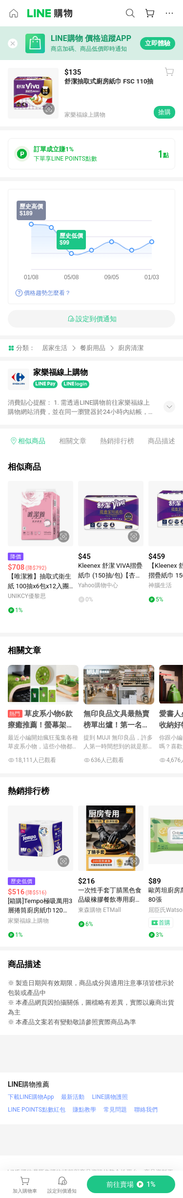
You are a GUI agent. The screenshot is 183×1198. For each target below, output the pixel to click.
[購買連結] (131, 1184)
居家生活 (54, 347)
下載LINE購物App (31, 1097)
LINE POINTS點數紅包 (36, 1109)
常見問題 (115, 1109)
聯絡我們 (146, 1109)
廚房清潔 (130, 347)
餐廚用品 (92, 347)
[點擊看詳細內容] (40, 513)
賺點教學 (84, 1109)
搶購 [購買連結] (164, 112)
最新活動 (72, 1097)
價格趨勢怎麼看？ (47, 292)
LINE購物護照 (109, 1097)
